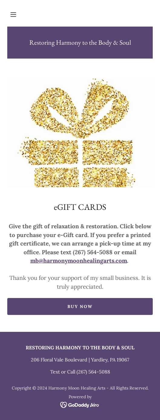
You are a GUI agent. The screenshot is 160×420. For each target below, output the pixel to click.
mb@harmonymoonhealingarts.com (78, 260)
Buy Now (80, 306)
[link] (80, 42)
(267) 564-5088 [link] (93, 372)
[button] (13, 14)
